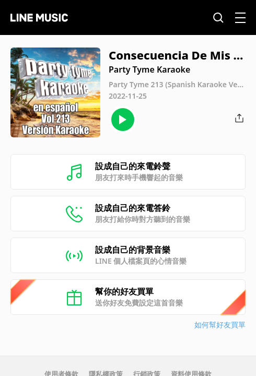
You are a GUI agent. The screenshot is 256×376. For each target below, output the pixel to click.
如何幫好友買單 (220, 325)
